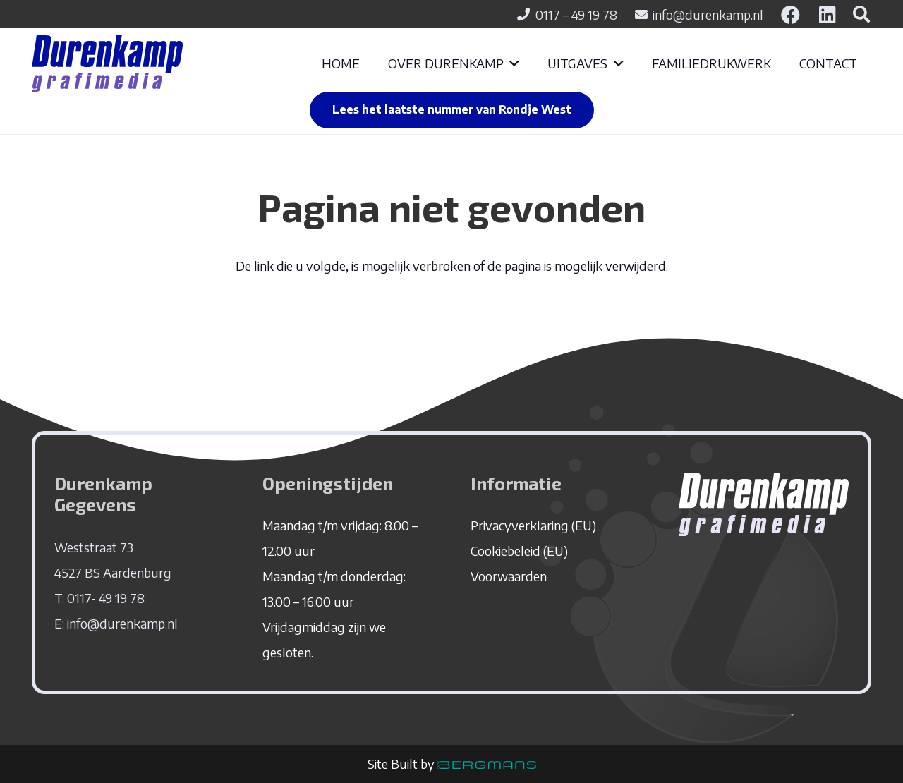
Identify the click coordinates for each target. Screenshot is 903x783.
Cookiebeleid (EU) (519, 550)
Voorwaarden (509, 576)
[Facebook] (790, 14)
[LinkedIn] (827, 14)
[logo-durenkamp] (107, 63)
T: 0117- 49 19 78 (99, 598)
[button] (512, 63)
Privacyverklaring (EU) (533, 525)
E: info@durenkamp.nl (116, 623)
